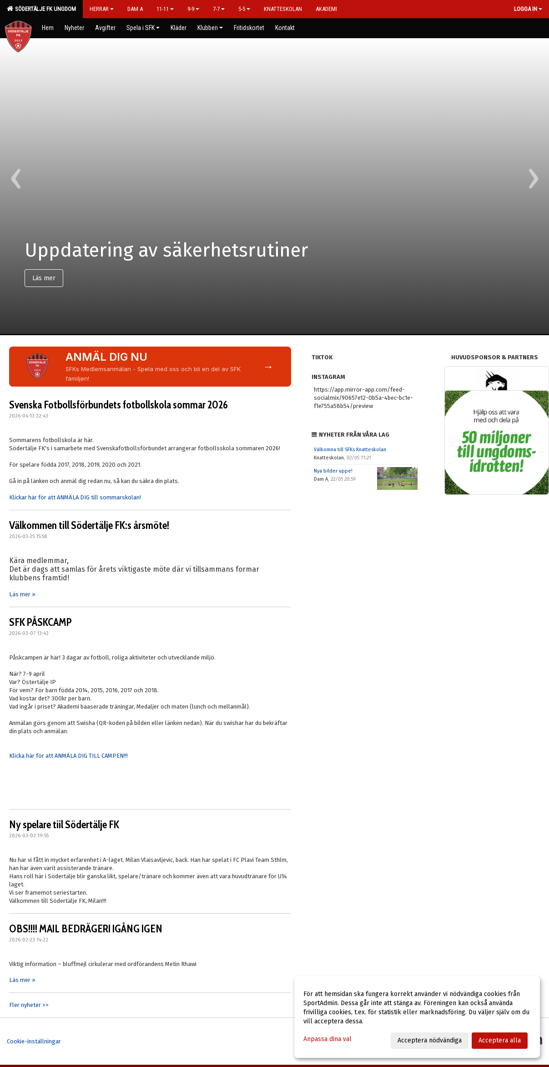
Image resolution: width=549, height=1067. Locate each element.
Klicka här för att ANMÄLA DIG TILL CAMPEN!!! (68, 755)
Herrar (102, 8)
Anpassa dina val (327, 1039)
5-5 (244, 8)
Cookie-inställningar (34, 1041)
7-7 (219, 8)
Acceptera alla (499, 1040)
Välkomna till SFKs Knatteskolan (350, 450)
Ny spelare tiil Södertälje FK (64, 824)
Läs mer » (22, 594)
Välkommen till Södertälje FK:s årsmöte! (89, 525)
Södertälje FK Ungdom (41, 8)
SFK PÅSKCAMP (40, 622)
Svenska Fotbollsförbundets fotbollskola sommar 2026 (118, 404)
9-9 (193, 8)
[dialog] (417, 1017)
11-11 (165, 8)
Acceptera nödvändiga (430, 1040)
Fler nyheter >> (29, 1005)
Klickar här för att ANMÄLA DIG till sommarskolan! (75, 497)
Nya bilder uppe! (333, 471)
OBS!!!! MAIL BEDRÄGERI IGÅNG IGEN (85, 928)
